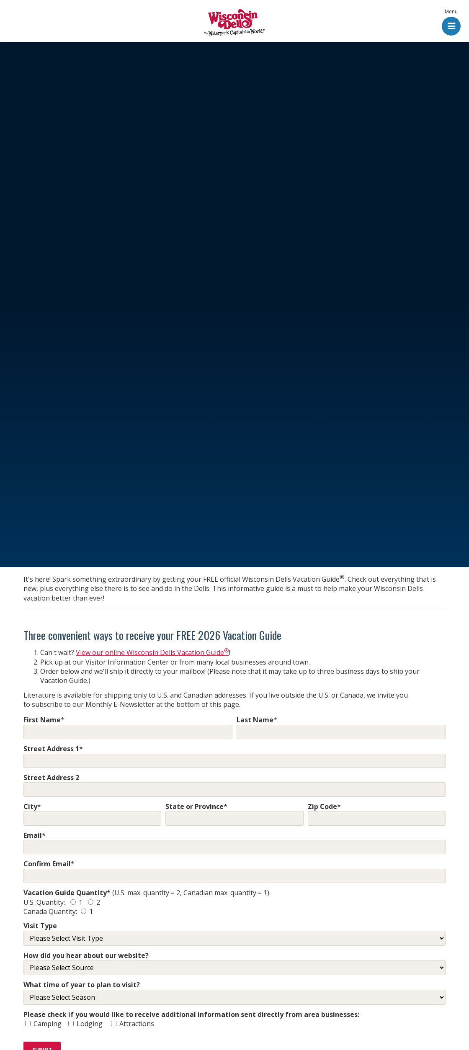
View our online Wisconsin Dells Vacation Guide (152, 652)
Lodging (91, 1023)
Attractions (136, 1023)
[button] (451, 23)
